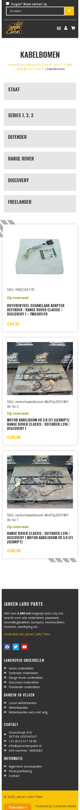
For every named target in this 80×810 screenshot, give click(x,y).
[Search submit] (69, 11)
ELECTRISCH (35, 69)
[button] (59, 27)
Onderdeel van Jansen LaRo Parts (27, 634)
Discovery (26, 64)
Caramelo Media (64, 806)
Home (11, 64)
